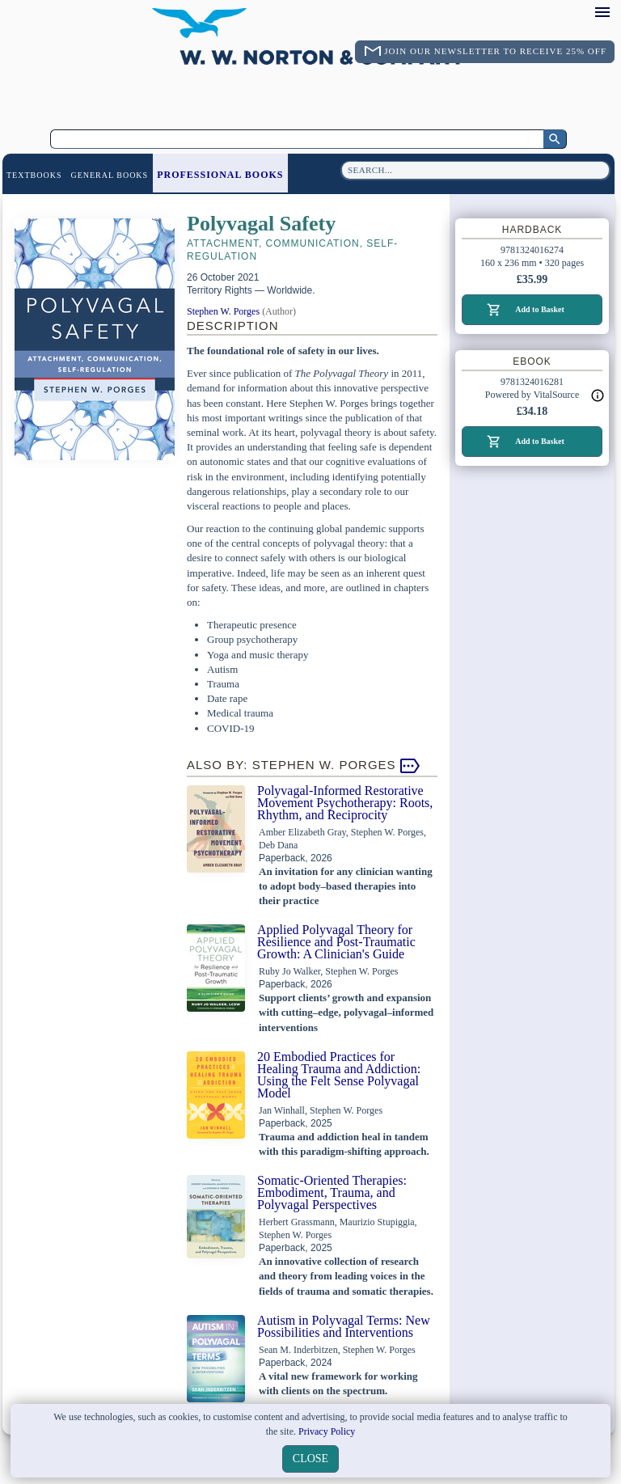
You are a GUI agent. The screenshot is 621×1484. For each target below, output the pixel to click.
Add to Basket (539, 309)
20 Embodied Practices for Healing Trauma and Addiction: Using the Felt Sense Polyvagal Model (338, 1075)
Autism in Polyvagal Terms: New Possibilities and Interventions (343, 1326)
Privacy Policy (326, 1431)
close (310, 1458)
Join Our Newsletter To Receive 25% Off (495, 51)
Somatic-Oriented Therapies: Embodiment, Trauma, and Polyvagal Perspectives (332, 1192)
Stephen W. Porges (223, 311)
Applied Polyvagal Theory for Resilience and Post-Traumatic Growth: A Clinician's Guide (336, 942)
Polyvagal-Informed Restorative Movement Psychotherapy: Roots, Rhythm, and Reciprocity (345, 803)
